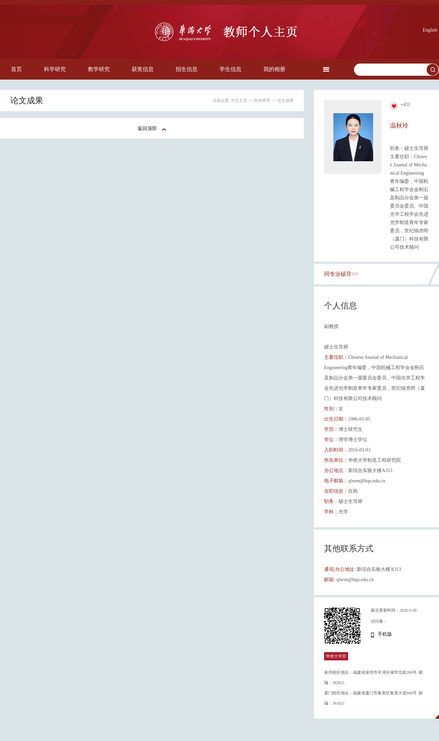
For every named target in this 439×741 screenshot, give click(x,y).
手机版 (385, 634)
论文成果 (285, 100)
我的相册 (274, 69)
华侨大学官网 (336, 660)
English (430, 30)
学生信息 (230, 69)
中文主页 (239, 100)
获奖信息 (143, 69)
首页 (16, 69)
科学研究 (55, 69)
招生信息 (187, 69)
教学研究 (99, 69)
